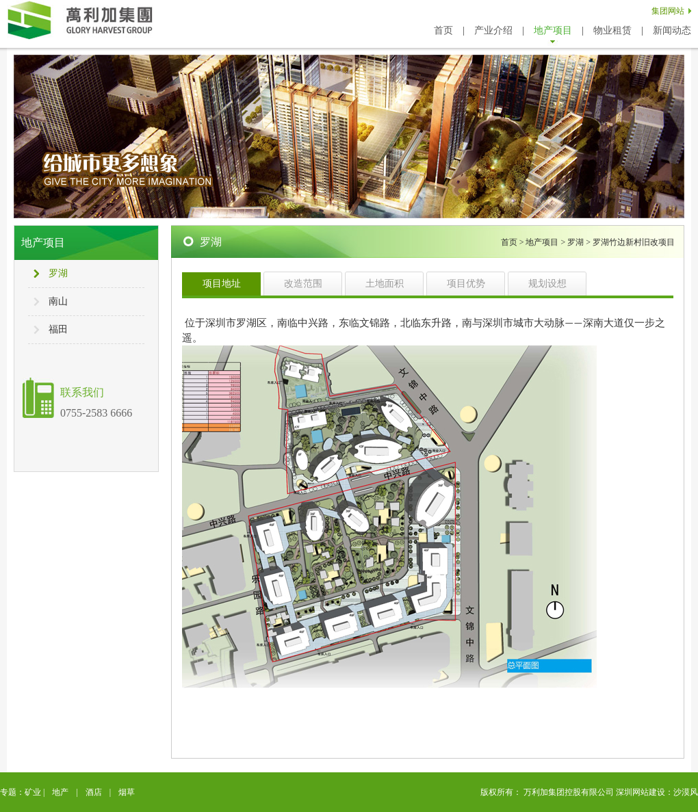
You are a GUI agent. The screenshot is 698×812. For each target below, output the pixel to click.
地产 (60, 792)
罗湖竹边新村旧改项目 (634, 242)
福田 (58, 329)
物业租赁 (612, 30)
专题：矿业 (20, 792)
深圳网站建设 (640, 792)
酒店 (94, 792)
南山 (58, 301)
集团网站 (667, 11)
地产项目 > (546, 242)
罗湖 (58, 273)
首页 (443, 30)
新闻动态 (672, 30)
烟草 (126, 792)
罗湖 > (580, 242)
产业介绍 (493, 30)
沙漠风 (685, 792)
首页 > (513, 242)
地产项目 (553, 30)
